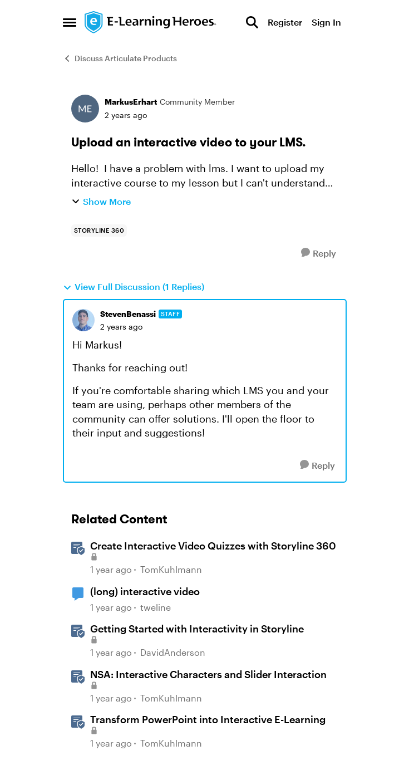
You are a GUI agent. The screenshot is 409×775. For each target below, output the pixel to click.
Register (285, 22)
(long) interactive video (145, 591)
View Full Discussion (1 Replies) (133, 286)
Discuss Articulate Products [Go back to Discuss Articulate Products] (120, 58)
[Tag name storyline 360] (99, 230)
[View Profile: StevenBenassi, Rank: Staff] (83, 320)
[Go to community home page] (151, 22)
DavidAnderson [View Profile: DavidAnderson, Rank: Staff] (172, 652)
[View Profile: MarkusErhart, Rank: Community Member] (85, 108)
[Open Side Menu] (69, 22)
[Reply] (318, 253)
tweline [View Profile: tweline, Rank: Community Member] (155, 607)
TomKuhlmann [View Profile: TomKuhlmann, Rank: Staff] (171, 569)
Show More (101, 201)
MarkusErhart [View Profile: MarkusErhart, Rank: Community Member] (131, 101)
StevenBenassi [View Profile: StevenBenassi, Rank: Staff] (128, 313)
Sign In (326, 22)
